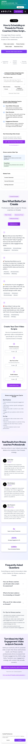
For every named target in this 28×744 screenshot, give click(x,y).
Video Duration (6, 86)
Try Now (14, 351)
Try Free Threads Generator (14, 56)
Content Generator (9, 177)
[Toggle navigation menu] (25, 11)
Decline (8, 740)
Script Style (17, 86)
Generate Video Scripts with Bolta (14, 51)
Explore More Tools (14, 385)
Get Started (18, 11)
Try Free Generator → (14, 145)
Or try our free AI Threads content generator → (14, 675)
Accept (19, 740)
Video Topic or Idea (7, 77)
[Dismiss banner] (26, 7)
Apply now (20, 7)
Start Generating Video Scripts (14, 141)
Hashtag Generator (9, 184)
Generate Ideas (14, 224)
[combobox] (8, 89)
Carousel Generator (9, 181)
